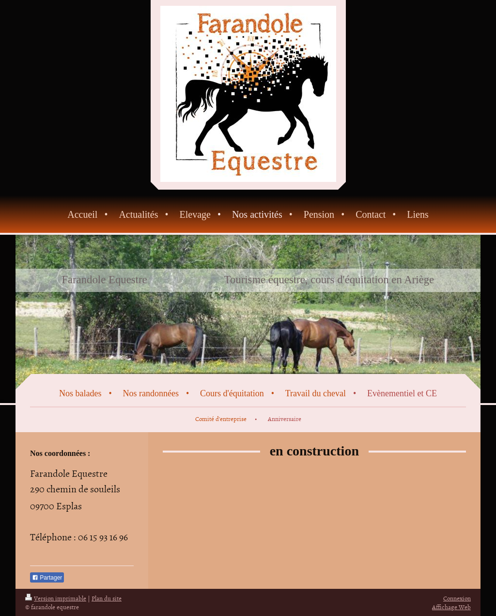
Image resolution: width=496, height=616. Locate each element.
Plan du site (107, 598)
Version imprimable (55, 598)
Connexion (457, 598)
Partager (47, 577)
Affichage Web (451, 607)
